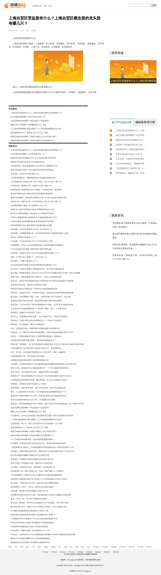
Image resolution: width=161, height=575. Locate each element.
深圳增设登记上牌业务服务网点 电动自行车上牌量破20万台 (34, 166)
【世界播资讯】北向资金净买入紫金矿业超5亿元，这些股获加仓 (36, 348)
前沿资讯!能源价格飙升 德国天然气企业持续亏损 (30, 455)
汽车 (33, 547)
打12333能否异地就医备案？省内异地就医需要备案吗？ (32, 439)
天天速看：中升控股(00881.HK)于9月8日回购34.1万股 (32, 241)
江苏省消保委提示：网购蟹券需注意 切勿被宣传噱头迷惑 (33, 178)
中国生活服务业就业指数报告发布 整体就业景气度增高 (32, 221)
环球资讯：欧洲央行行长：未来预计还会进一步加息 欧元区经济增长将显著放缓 (42, 293)
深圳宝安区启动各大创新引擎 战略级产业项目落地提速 (32, 523)
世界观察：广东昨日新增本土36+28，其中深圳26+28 (31, 229)
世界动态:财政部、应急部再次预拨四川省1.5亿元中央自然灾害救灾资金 (39, 198)
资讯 (49, 6)
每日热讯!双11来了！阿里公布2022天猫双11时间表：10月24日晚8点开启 (39, 507)
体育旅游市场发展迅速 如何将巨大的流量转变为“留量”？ (33, 515)
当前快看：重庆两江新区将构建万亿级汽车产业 (29, 491)
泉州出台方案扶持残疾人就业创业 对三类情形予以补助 (32, 213)
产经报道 (105, 547)
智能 (39, 547)
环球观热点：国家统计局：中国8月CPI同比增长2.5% (31, 186)
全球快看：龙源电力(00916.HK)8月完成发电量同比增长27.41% (35, 253)
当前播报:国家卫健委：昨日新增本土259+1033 (29, 205)
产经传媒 (45, 552)
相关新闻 (13, 109)
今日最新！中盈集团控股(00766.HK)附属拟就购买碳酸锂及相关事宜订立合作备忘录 (43, 364)
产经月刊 (149, 547)
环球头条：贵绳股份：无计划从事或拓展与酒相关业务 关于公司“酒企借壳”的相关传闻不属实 (47, 344)
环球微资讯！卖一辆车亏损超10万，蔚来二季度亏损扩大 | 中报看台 (37, 471)
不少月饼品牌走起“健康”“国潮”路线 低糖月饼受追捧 (31, 249)
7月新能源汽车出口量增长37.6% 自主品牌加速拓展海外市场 (34, 519)
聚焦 (10, 547)
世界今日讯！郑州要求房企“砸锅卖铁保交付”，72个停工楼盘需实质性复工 (40, 368)
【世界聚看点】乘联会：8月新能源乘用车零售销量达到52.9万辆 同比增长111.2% (42, 447)
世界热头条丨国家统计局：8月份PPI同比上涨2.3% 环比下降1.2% (36, 202)
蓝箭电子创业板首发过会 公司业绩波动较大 (28, 162)
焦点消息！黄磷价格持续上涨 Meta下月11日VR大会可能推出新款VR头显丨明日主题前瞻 (45, 273)
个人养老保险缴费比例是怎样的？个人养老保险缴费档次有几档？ (36, 129)
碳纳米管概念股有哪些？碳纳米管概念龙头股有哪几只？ (33, 141)
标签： (15, 100)
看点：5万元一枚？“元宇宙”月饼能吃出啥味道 (29, 499)
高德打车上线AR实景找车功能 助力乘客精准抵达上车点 (33, 209)
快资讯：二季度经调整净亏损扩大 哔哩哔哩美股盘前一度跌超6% (36, 336)
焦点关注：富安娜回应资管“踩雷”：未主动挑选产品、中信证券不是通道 (39, 316)
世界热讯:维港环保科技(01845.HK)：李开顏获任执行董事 (33, 400)
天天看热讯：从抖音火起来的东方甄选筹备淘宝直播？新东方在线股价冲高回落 (42, 416)
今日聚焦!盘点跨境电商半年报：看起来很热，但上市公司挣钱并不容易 (39, 380)
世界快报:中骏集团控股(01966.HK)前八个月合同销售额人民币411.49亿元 (39, 479)
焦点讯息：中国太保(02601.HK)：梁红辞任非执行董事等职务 (35, 483)
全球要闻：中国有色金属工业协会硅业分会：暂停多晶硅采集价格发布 (38, 443)
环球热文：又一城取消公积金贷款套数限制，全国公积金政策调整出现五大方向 (42, 332)
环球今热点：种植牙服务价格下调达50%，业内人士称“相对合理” (36, 277)
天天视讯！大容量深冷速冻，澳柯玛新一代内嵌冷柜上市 (33, 467)
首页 (45, 6)
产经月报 (131, 547)
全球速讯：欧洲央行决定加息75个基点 (26, 313)
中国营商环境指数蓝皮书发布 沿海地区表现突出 (30, 527)
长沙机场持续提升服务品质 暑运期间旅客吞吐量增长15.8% (34, 265)
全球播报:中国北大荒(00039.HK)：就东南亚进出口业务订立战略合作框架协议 (41, 495)
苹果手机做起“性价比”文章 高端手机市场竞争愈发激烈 (32, 170)
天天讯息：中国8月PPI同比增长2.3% (25, 174)
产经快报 (140, 547)
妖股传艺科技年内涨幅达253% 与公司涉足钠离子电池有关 (33, 158)
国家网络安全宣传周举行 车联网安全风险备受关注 (30, 542)
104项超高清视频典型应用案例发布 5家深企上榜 (30, 511)
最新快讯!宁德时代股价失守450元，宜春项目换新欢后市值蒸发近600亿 (39, 396)
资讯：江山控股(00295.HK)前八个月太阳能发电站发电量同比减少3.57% (39, 392)
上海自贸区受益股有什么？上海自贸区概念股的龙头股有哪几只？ (36, 113)
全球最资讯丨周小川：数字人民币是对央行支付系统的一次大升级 (36, 424)
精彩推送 (13, 146)
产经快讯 (54, 552)
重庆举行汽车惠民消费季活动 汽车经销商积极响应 (30, 538)
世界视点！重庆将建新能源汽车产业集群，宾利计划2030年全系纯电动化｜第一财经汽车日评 (47, 404)
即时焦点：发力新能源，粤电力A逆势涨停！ (28, 324)
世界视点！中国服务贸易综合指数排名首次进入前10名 (32, 459)
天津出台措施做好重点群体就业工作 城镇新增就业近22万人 (34, 217)
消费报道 (89, 552)
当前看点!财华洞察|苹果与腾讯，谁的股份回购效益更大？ (33, 340)
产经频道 (114, 547)
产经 (16, 547)
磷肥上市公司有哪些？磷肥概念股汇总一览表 (28, 125)
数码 (21, 547)
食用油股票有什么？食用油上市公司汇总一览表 (29, 133)
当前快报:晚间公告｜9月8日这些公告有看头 (28, 356)
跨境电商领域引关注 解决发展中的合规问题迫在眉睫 (31, 225)
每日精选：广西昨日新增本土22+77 (24, 261)
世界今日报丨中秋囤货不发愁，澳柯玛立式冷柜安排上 (32, 463)
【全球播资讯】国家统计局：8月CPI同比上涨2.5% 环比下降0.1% (36, 182)
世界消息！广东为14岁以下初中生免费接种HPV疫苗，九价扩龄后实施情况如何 (42, 305)
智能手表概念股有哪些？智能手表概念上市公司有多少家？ (34, 137)
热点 (88, 547)
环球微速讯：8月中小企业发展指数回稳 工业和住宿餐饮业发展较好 (37, 245)
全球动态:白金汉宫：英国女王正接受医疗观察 (29, 285)
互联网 (53, 547)
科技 (77, 547)
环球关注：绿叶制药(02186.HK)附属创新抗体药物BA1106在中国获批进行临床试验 (43, 534)
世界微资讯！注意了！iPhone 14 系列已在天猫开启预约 (32, 487)
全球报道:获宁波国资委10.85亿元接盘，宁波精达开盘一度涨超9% (36, 190)
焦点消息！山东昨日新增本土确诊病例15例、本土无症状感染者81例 (37, 269)
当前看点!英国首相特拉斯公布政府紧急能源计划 (30, 360)
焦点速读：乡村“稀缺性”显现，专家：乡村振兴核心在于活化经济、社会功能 (41, 297)
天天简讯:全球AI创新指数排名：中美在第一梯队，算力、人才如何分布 (39, 309)
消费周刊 (107, 552)
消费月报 (116, 552)
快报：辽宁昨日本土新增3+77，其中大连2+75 (29, 257)
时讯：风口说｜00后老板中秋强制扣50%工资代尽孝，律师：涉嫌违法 (38, 352)
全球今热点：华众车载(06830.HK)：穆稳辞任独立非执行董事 (35, 372)
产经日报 (71, 552)
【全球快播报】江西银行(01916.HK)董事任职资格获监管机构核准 (36, 475)
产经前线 (63, 552)
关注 (59, 547)
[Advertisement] (133, 32)
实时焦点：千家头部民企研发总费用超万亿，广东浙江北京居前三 (36, 320)
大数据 (45, 547)
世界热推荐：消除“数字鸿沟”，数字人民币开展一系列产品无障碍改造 (38, 388)
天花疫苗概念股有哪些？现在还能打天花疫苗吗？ (30, 121)
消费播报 (80, 552)
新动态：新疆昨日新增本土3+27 (23, 237)
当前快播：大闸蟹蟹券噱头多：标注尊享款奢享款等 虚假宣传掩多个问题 (39, 233)
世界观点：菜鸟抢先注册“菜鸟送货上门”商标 (28, 384)
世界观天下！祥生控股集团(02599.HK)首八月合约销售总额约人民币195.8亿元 (41, 376)
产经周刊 (122, 547)
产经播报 (96, 547)
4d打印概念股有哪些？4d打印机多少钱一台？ (28, 117)
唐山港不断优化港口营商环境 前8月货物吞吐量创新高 (32, 194)
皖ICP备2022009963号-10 (95, 565)
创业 (27, 547)
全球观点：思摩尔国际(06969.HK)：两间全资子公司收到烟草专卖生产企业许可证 (43, 451)
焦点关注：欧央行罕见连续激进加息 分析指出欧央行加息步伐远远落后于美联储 (42, 281)
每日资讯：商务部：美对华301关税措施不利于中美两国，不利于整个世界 (40, 503)
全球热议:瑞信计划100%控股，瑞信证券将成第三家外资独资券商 (36, 301)
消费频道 (98, 552)
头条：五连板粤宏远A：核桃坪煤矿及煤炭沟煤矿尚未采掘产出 (35, 328)
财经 (71, 547)
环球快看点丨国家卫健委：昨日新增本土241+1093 (30, 531)
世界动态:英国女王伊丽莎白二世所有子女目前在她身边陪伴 (34, 289)
